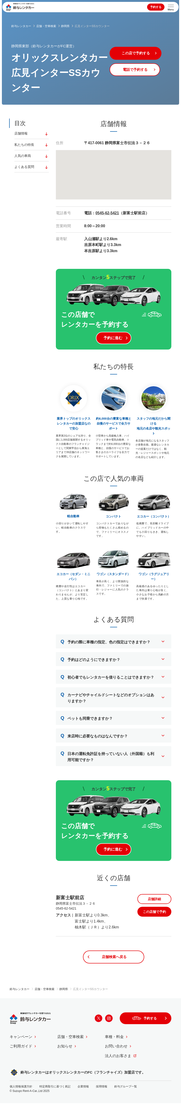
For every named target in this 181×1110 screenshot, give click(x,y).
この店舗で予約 (154, 917)
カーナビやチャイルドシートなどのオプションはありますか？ (107, 699)
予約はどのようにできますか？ (90, 662)
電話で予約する (140, 71)
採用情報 (101, 1093)
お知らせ (64, 1053)
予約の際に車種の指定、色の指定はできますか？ (105, 644)
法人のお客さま (118, 1063)
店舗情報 (21, 133)
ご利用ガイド (21, 1053)
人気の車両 (22, 157)
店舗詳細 (154, 905)
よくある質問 (24, 168)
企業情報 (83, 1093)
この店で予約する (140, 54)
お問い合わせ (116, 1053)
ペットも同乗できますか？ (87, 720)
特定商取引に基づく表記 (54, 1093)
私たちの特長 (24, 145)
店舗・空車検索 (70, 1044)
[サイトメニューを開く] (171, 7)
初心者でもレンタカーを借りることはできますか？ (107, 679)
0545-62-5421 (107, 213)
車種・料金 (114, 1044)
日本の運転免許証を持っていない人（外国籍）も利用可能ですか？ (107, 758)
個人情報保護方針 (21, 1093)
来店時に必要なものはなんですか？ (94, 738)
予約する (155, 7)
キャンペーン (21, 1044)
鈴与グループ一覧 (125, 1093)
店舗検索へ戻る (113, 963)
